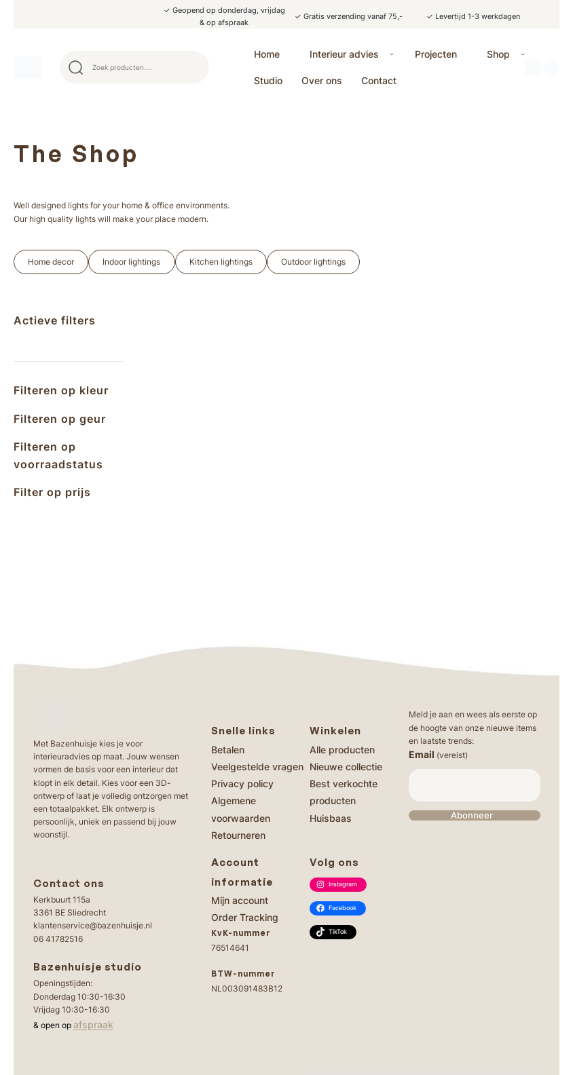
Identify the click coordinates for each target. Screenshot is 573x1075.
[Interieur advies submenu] (392, 54)
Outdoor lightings (313, 262)
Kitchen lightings (221, 262)
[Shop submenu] (523, 54)
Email (438, 754)
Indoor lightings (131, 262)
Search (193, 67)
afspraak (93, 1024)
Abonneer (472, 815)
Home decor (51, 262)
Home (267, 54)
